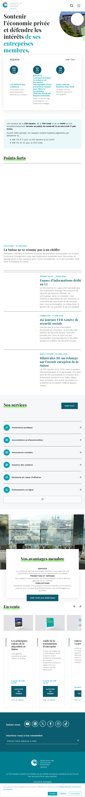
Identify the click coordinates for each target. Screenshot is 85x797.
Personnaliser (75, 794)
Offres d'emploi (42, 765)
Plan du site (42, 775)
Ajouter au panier (19, 651)
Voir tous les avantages (42, 558)
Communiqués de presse (42, 760)
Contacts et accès (42, 770)
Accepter (52, 794)
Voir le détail (17, 660)
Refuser (63, 794)
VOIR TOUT (70, 60)
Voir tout (70, 366)
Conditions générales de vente (42, 780)
